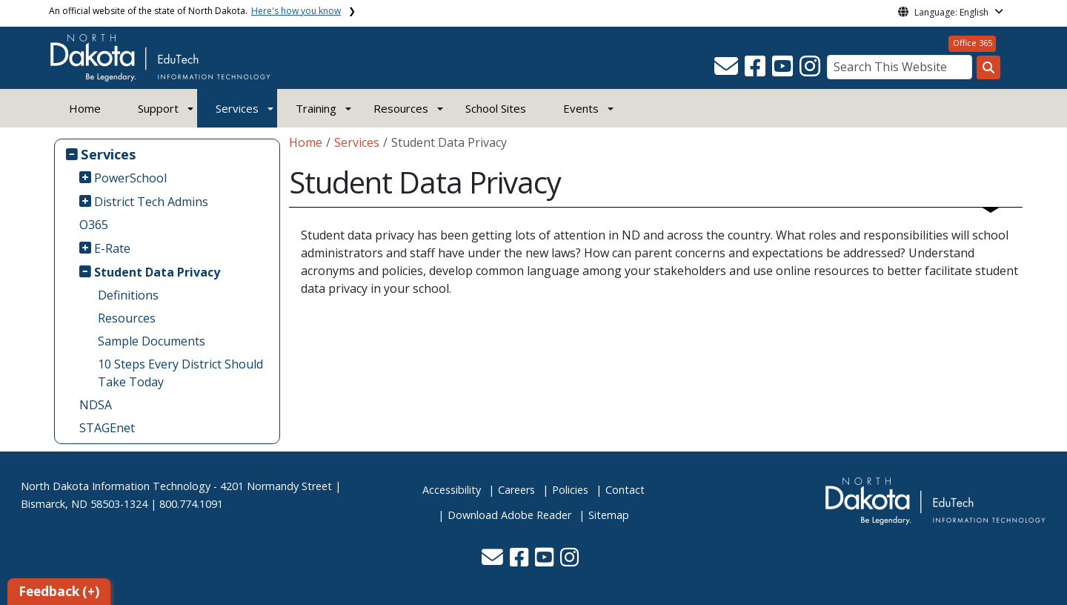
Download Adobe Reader (509, 515)
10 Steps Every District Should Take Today (180, 373)
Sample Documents (151, 341)
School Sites (495, 108)
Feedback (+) (59, 591)
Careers (516, 490)
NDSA (95, 405)
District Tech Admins (151, 202)
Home (85, 108)
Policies (570, 490)
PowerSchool (130, 178)
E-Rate (112, 248)
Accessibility (451, 490)
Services (237, 108)
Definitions (128, 295)
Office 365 (972, 42)
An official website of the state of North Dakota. (195, 10)
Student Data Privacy (157, 272)
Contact (625, 490)
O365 (93, 224)
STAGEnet (107, 428)
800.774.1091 (191, 504)
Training (316, 108)
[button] (727, 70)
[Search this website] (988, 67)
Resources (127, 318)
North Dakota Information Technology (115, 486)
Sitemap (608, 515)
